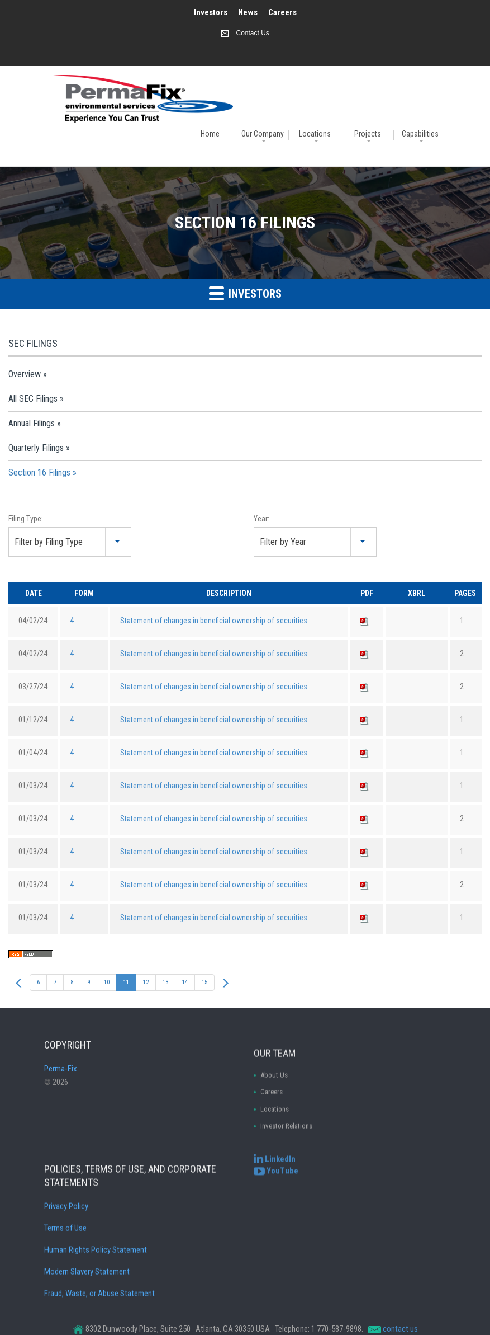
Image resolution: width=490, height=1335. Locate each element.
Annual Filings (31, 423)
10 (107, 982)
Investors (210, 12)
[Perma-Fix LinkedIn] (275, 1171)
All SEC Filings (33, 398)
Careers (282, 12)
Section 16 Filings (39, 472)
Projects (367, 133)
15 (204, 982)
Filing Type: (25, 518)
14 (185, 982)
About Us (274, 1137)
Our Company (262, 133)
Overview (24, 374)
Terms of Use (65, 1303)
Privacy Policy (66, 1281)
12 (146, 982)
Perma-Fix (60, 1099)
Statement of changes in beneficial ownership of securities (213, 620)
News (248, 12)
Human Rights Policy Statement (95, 1325)
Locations (315, 133)
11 (126, 982)
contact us (400, 1329)
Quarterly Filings (36, 448)
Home (210, 133)
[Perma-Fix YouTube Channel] (276, 1183)
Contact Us (252, 33)
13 (165, 982)
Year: (261, 518)
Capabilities (420, 133)
